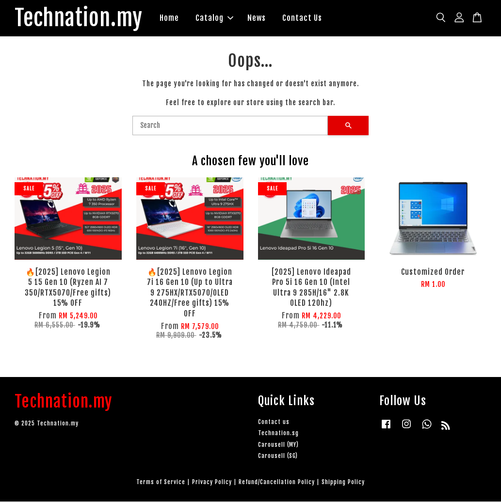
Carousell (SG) (278, 456)
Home (177, 18)
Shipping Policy (343, 483)
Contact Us (310, 18)
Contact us (274, 423)
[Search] (230, 126)
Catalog (223, 18)
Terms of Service (160, 483)
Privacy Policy (212, 483)
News (265, 18)
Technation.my (83, 19)
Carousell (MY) (278, 445)
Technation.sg (278, 434)
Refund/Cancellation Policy (277, 483)
